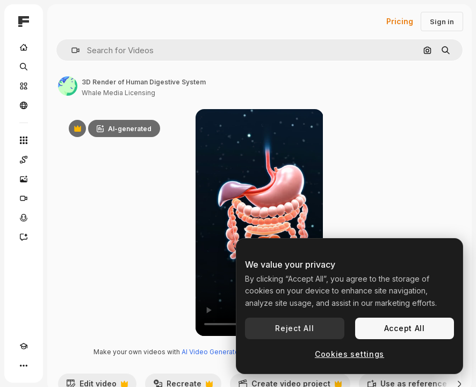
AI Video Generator (211, 352)
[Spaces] (23, 159)
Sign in (442, 21)
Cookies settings (349, 354)
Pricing (399, 21)
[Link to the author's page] (67, 86)
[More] (23, 365)
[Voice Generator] (23, 217)
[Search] (23, 66)
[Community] (23, 105)
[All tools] (23, 140)
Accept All (404, 328)
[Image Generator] (23, 179)
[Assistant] (23, 237)
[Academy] (23, 346)
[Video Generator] (23, 198)
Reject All (294, 328)
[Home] (23, 47)
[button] (71, 50)
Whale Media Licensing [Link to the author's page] (118, 93)
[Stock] (23, 86)
